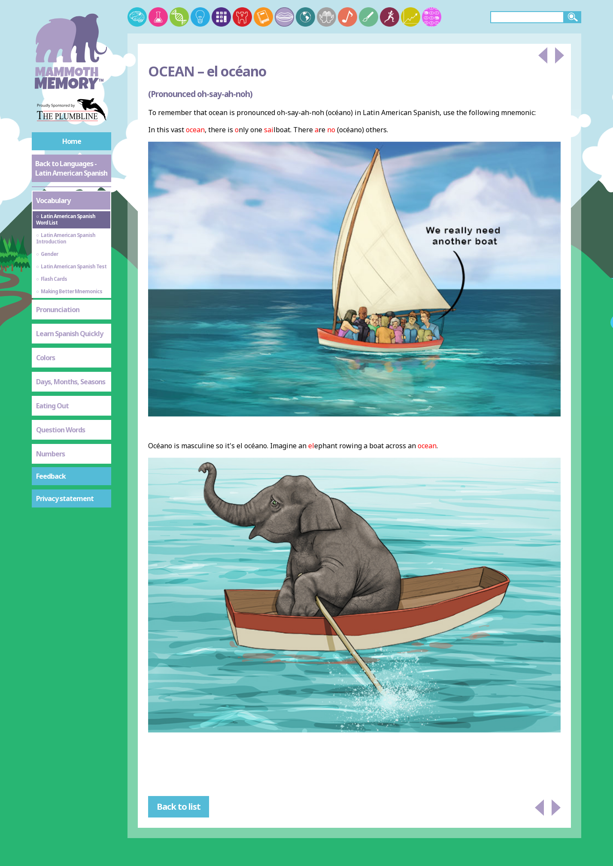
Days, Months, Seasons (70, 381)
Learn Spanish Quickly (69, 333)
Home (71, 141)
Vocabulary (53, 200)
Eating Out (52, 405)
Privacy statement (65, 498)
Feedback (51, 476)
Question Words (60, 430)
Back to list (178, 806)
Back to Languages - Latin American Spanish (71, 168)
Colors (45, 357)
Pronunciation (57, 309)
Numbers (50, 454)
